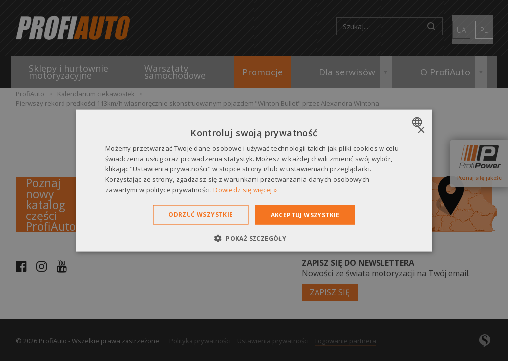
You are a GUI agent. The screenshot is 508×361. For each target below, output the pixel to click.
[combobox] (418, 122)
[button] (254, 238)
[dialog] (254, 180)
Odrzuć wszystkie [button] (200, 214)
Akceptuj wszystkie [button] (305, 214)
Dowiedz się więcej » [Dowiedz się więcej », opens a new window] (245, 189)
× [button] (420, 130)
